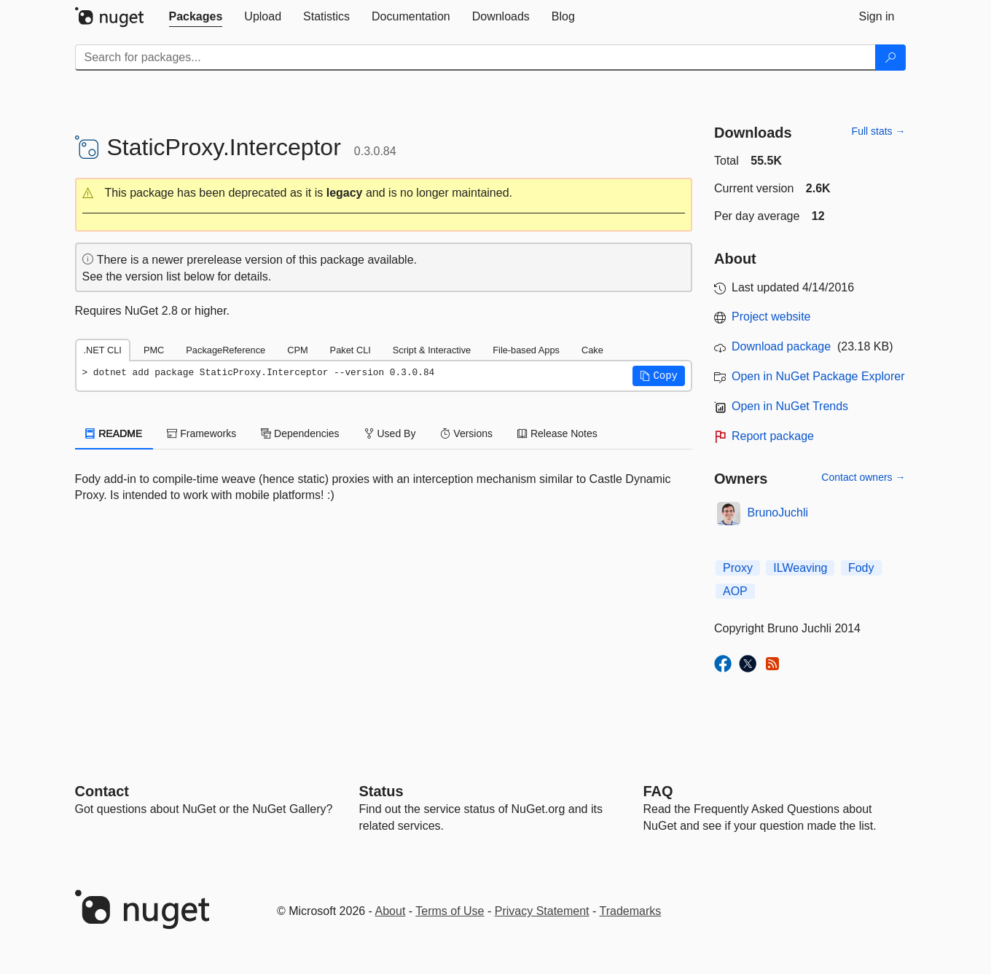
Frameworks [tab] (201, 433)
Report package (773, 436)
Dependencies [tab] (300, 433)
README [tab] (114, 433)
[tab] (196, 17)
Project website (771, 316)
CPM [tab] (297, 350)
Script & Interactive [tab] (432, 350)
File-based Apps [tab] (526, 350)
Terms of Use (449, 911)
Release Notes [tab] (557, 433)
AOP (735, 591)
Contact (102, 791)
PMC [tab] (154, 350)
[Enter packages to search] (475, 57)
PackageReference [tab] (225, 350)
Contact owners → (863, 477)
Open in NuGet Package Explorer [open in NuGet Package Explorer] (818, 376)
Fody (861, 568)
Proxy (738, 568)
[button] (384, 193)
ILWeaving (800, 568)
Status (381, 791)
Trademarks (631, 911)
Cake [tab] (592, 350)
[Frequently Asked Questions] (658, 791)
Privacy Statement (542, 911)
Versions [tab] (466, 433)
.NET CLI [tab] (103, 350)
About (390, 911)
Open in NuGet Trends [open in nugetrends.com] (790, 406)
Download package (781, 346)
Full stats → (879, 131)
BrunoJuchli (778, 512)
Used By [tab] (390, 433)
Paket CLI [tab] (350, 350)
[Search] (890, 57)
